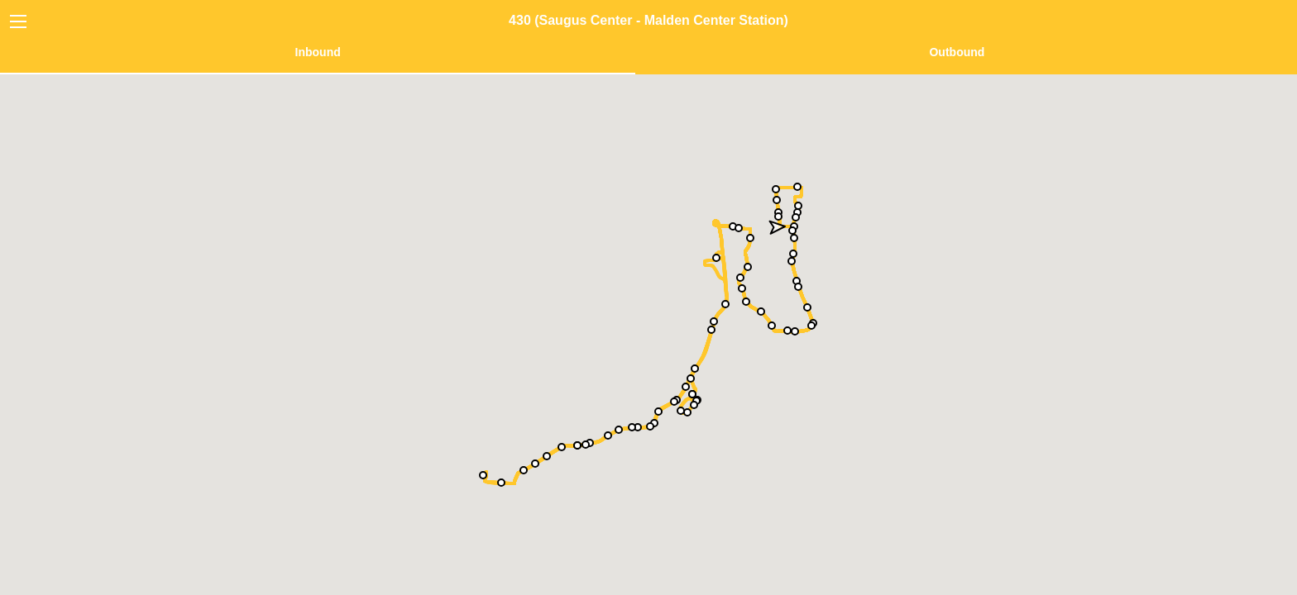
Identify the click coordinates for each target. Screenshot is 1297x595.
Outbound (956, 52)
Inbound (318, 52)
